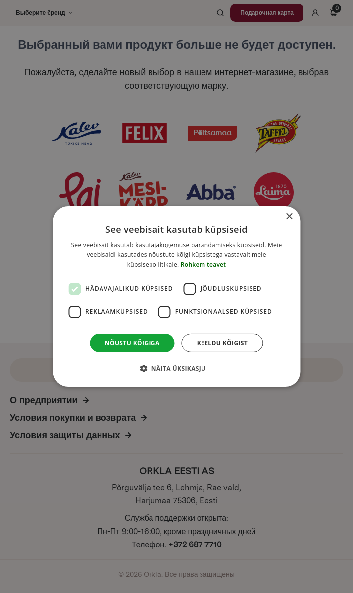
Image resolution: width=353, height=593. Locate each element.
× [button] (289, 217)
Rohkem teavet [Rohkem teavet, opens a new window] (203, 264)
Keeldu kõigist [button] (222, 343)
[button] (176, 368)
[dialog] (176, 296)
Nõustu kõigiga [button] (132, 343)
